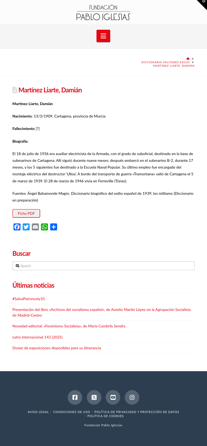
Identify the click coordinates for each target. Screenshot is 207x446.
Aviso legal (38, 412)
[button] (103, 36)
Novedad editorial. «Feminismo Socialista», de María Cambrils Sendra (68, 326)
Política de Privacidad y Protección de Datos (137, 412)
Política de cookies (105, 416)
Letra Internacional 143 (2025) (37, 337)
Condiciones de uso (71, 412)
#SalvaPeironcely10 (28, 298)
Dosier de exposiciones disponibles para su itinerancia (56, 348)
